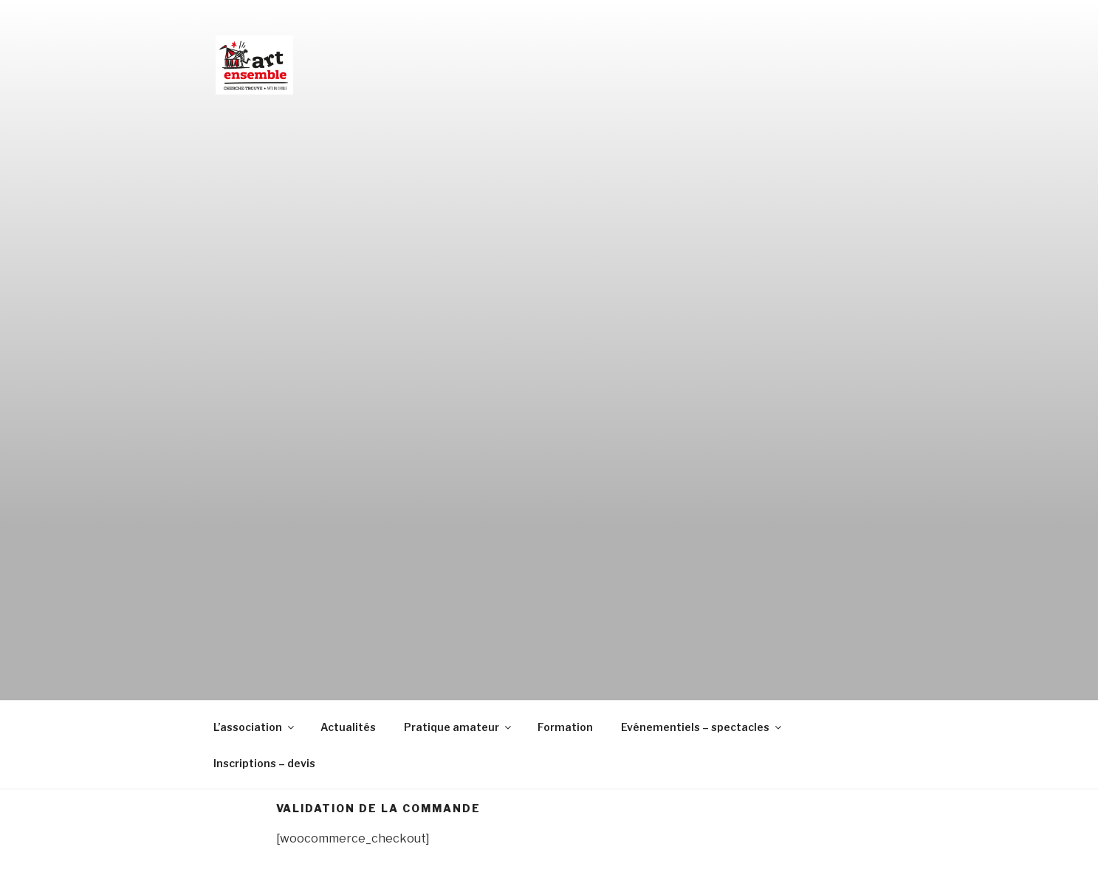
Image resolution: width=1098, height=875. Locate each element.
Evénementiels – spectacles (702, 727)
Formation (565, 727)
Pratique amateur (458, 727)
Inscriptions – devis (264, 763)
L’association (254, 727)
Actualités (348, 727)
